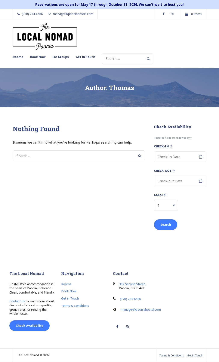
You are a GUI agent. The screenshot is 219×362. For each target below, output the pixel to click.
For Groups (60, 57)
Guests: (160, 195)
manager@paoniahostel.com (141, 309)
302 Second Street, (132, 284)
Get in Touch (85, 57)
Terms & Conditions (75, 306)
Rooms (18, 57)
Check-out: (164, 171)
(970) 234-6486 (130, 299)
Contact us (17, 301)
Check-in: (163, 146)
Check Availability (29, 325)
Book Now (38, 57)
